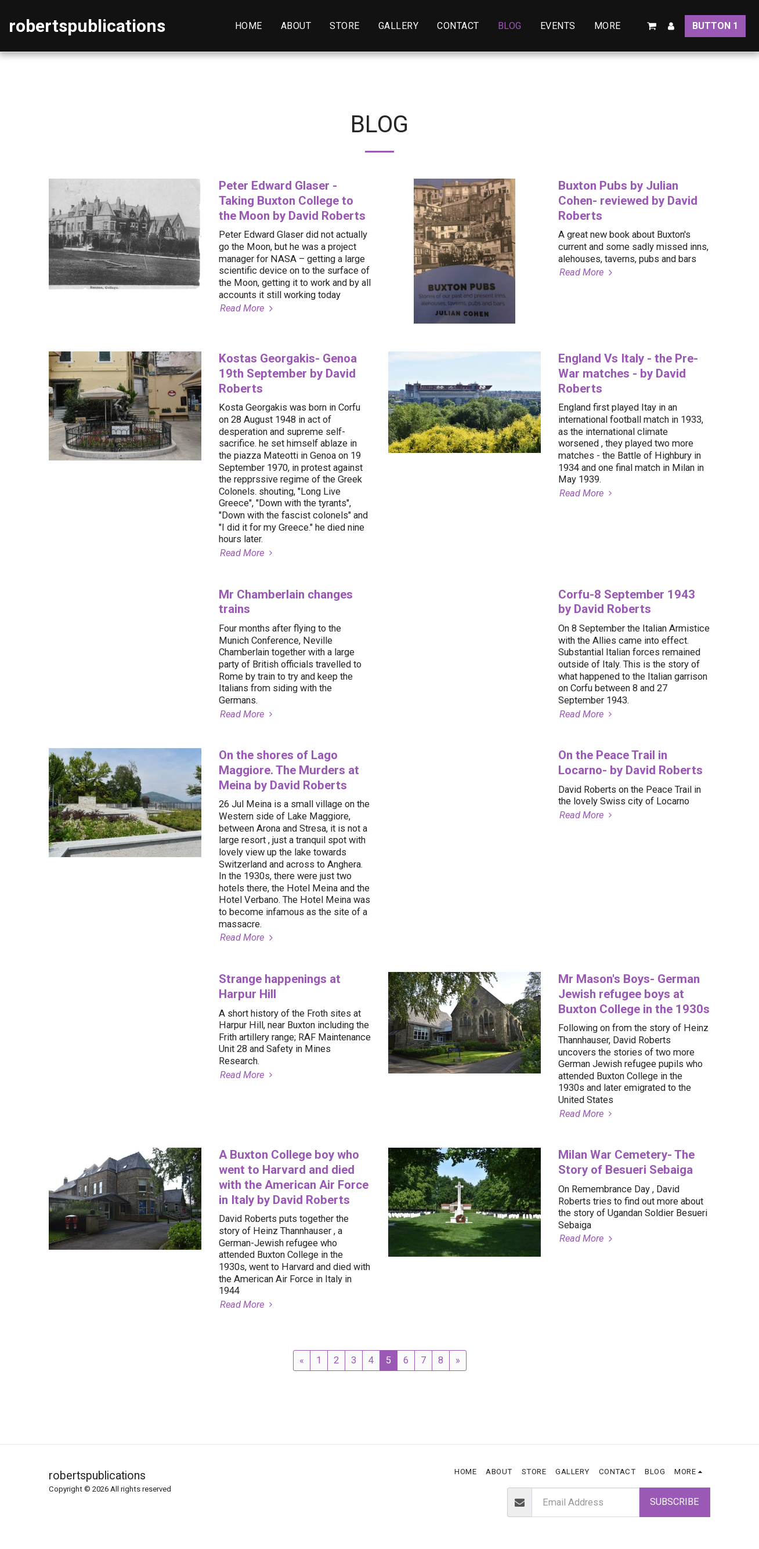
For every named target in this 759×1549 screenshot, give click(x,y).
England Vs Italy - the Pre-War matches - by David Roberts (628, 373)
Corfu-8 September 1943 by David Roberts (626, 601)
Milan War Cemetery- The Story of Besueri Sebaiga (626, 1162)
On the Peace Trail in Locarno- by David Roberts (630, 762)
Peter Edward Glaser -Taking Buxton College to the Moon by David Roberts (292, 201)
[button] (651, 26)
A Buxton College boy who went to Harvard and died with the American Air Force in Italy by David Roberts (293, 1177)
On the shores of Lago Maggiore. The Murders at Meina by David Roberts (289, 770)
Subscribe (674, 1501)
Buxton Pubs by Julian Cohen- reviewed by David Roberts (627, 201)
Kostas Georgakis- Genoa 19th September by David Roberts (288, 373)
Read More (248, 308)
